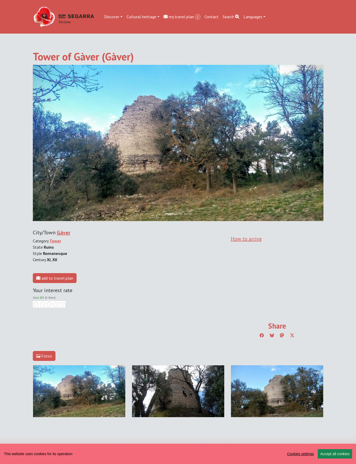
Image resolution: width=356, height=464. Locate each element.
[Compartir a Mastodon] (282, 335)
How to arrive (246, 238)
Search (231, 16)
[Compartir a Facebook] (262, 335)
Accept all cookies (334, 454)
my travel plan (182, 17)
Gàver (63, 232)
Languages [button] (252, 16)
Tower (55, 240)
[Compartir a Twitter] (292, 335)
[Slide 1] (178, 214)
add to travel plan (54, 278)
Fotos (44, 356)
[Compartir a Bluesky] (272, 335)
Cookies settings (300, 454)
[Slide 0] (169, 214)
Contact (211, 16)
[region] (178, 454)
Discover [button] (111, 16)
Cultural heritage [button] (141, 16)
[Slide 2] (187, 214)
